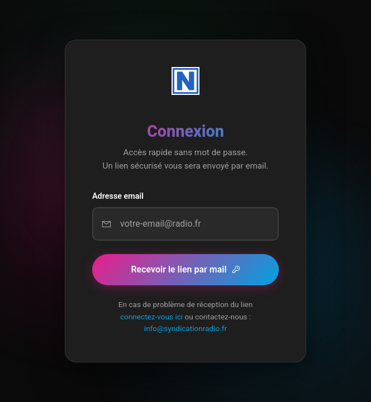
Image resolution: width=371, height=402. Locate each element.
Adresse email (118, 196)
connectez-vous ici (151, 316)
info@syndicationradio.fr (185, 328)
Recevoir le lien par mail (185, 269)
